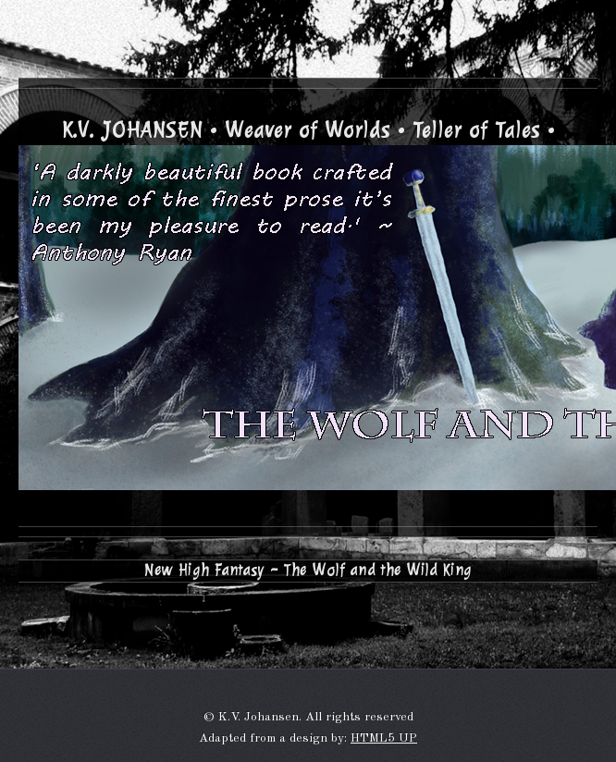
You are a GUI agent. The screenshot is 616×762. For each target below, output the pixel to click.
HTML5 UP (384, 738)
